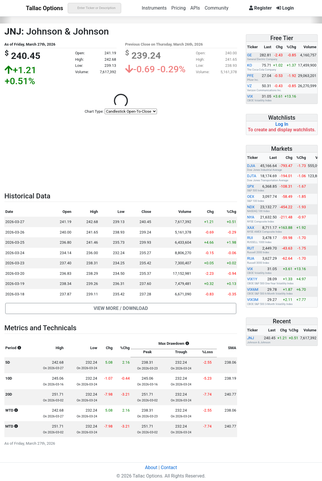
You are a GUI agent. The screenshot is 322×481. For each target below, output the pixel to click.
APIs (195, 8)
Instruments (154, 8)
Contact (169, 467)
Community (216, 8)
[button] (120, 308)
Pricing (178, 8)
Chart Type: (94, 111)
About (151, 467)
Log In (281, 124)
